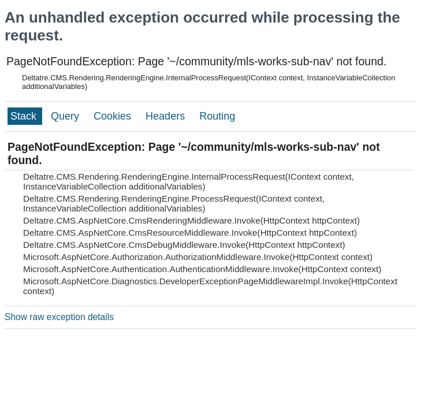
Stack (24, 116)
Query (66, 116)
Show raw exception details (59, 317)
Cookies (114, 116)
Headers (167, 116)
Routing (217, 116)
